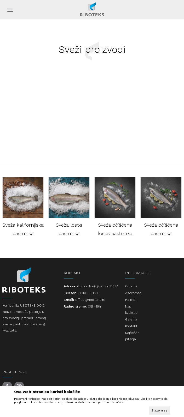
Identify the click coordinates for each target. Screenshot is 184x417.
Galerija (131, 319)
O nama (131, 286)
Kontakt (131, 326)
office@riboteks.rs (90, 300)
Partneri (131, 300)
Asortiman (133, 293)
